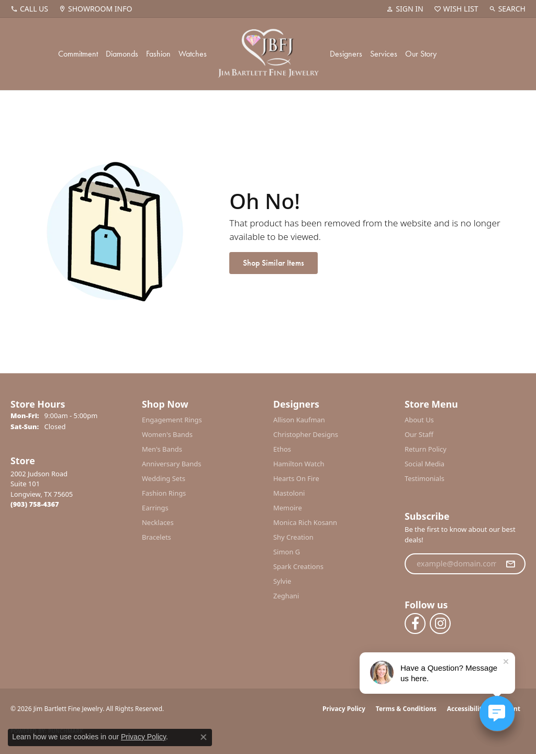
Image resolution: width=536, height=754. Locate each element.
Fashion (158, 53)
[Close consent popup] (203, 737)
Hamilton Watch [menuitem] (299, 463)
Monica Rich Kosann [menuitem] (305, 522)
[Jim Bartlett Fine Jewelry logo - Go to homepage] (268, 54)
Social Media (424, 463)
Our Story (421, 53)
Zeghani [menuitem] (286, 595)
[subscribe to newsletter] (510, 563)
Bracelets (156, 537)
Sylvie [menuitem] (282, 581)
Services (383, 53)
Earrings (155, 507)
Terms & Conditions (406, 708)
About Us (419, 419)
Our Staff (419, 434)
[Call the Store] (34, 504)
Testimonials (424, 478)
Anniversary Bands (172, 463)
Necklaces (158, 522)
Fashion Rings (164, 493)
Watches (192, 53)
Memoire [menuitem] (287, 507)
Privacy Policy (343, 708)
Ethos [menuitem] (282, 449)
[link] (29, 9)
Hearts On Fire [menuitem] (296, 478)
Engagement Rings (172, 419)
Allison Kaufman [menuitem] (299, 419)
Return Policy (425, 449)
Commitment (78, 53)
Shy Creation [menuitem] (293, 537)
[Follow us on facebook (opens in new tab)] (415, 623)
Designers (346, 53)
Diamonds (122, 53)
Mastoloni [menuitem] (289, 493)
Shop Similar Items (273, 262)
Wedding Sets (163, 478)
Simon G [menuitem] (286, 551)
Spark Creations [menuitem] (298, 566)
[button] (404, 9)
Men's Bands (162, 449)
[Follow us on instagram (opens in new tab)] (440, 623)
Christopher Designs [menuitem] (305, 434)
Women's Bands (167, 434)
